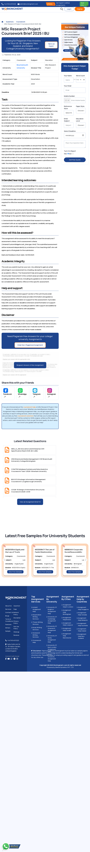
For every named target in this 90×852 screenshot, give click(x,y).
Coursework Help (36, 641)
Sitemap (16, 632)
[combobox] (67, 100)
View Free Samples (15, 572)
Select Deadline (70, 131)
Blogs (7, 616)
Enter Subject (67, 120)
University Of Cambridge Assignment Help (51, 620)
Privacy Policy (16, 622)
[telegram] (14, 659)
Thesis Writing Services (37, 623)
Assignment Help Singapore (83, 608)
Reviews (16, 635)
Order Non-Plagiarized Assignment (30, 345)
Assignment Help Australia (82, 624)
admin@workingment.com (28, 4)
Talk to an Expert (51, 45)
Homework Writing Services (35, 635)
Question (17, 606)
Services (8, 609)
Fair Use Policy (16, 628)
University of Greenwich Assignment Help (51, 629)
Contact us (9, 612)
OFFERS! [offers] (51, 4)
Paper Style (80, 106)
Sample (7, 631)
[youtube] (9, 659)
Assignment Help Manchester (66, 636)
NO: (70, 154)
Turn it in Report (70, 151)
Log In (69, 9)
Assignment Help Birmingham (66, 612)
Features (8, 624)
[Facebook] (5, 659)
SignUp (79, 9)
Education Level (79, 120)
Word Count (80, 76)
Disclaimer (17, 618)
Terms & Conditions (9, 620)
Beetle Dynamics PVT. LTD (65, 667)
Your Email (67, 86)
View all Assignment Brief (30, 502)
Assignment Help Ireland (81, 630)
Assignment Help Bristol (66, 619)
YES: (65, 154)
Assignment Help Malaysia (82, 619)
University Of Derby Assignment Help (51, 639)
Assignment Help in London (67, 606)
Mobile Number (69, 96)
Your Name (68, 76)
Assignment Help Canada (82, 614)
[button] (61, 9)
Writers (7, 628)
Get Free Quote (74, 160)
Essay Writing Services (36, 629)
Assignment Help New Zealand (81, 636)
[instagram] (17, 659)
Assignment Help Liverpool (67, 624)
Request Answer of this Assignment (30, 365)
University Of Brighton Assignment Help (51, 610)
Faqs (15, 609)
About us (8, 606)
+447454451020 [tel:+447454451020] (8, 4)
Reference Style (68, 107)
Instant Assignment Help (36, 609)
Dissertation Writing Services (36, 617)
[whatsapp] (11, 659)
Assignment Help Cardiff (66, 629)
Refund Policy (16, 613)
